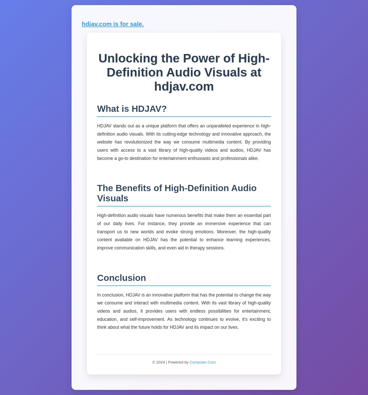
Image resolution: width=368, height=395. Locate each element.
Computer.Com (203, 362)
